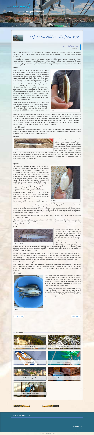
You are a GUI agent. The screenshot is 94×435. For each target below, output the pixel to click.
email (80, 429)
